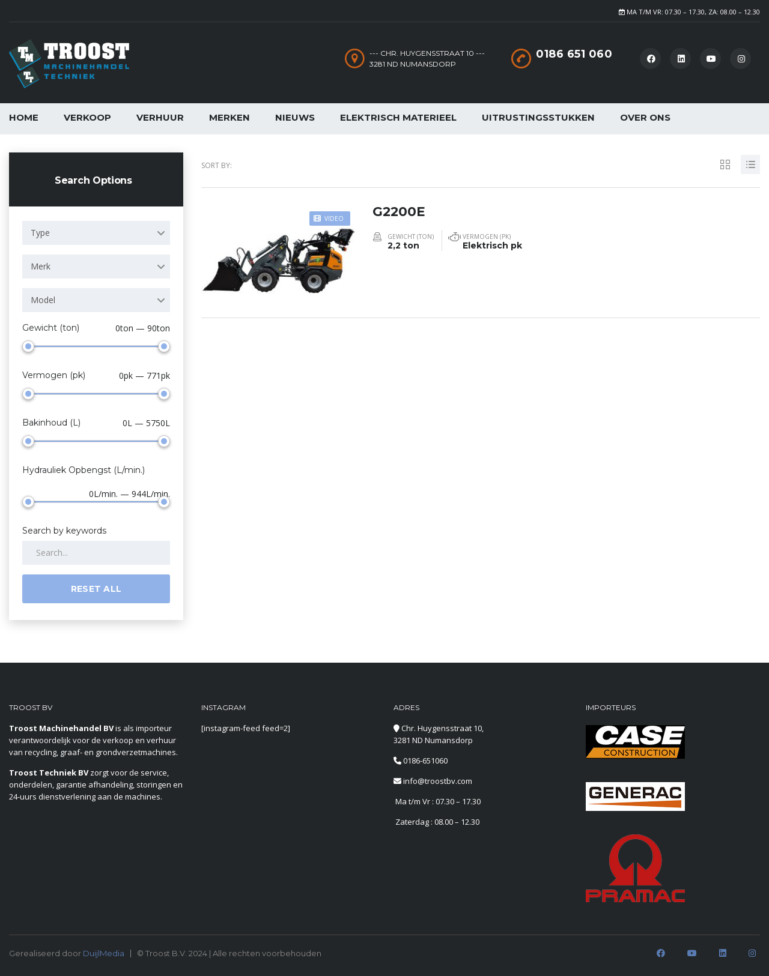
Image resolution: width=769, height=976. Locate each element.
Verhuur (160, 117)
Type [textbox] (40, 232)
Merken (229, 117)
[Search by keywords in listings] (96, 553)
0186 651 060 (574, 54)
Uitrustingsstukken (538, 117)
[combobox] (96, 233)
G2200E (399, 211)
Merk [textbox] (40, 266)
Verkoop (87, 117)
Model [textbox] (43, 300)
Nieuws (295, 117)
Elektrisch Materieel (398, 117)
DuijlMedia (103, 953)
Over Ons (645, 117)
